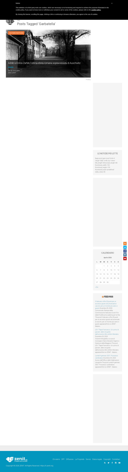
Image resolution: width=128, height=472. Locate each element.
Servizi (88, 459)
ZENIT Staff (12, 73)
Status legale (97, 459)
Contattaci (116, 459)
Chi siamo (56, 459)
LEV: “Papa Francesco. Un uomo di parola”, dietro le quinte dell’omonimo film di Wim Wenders (107, 332)
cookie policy (96, 10)
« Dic (96, 287)
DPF (63, 459)
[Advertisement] (107, 115)
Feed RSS (108, 296)
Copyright (107, 459)
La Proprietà (79, 459)
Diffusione (69, 459)
